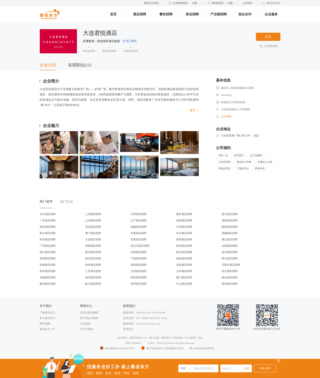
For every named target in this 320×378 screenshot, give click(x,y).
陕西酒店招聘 (230, 226)
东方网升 (122, 337)
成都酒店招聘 (230, 233)
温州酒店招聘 (93, 277)
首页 (113, 14)
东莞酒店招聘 (139, 239)
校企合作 (244, 14)
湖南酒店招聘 (230, 220)
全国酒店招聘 (48, 264)
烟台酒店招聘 (230, 277)
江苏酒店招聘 (184, 226)
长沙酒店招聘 (184, 233)
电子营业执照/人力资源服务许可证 (162, 348)
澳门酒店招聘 (93, 233)
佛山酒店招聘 (230, 239)
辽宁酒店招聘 (139, 220)
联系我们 (128, 329)
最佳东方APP (47, 329)
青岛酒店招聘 (230, 258)
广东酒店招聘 (48, 220)
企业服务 (271, 14)
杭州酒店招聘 (184, 245)
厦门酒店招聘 (184, 277)
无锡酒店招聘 (48, 277)
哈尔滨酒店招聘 (140, 245)
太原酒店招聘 (139, 271)
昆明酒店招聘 (48, 258)
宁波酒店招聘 (139, 258)
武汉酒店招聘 (230, 271)
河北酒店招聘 (93, 226)
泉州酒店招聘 (93, 264)
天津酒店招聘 (139, 214)
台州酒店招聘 (184, 271)
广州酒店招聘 (48, 245)
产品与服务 (86, 329)
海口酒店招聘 (48, 252)
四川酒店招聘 (48, 233)
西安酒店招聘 (139, 277)
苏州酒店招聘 (48, 271)
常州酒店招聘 (48, 239)
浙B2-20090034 (133, 343)
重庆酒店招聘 (184, 214)
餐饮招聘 (165, 14)
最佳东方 (166, 337)
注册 (194, 3)
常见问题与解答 (89, 312)
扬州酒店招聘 (48, 283)
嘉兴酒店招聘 (184, 252)
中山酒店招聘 (184, 283)
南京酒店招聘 (93, 258)
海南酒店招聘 (184, 220)
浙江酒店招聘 (230, 214)
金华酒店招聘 (230, 252)
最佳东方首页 (151, 3)
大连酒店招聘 (93, 239)
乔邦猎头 (178, 337)
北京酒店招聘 (48, 214)
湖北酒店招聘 (48, 226)
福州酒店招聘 (184, 239)
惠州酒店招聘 (93, 252)
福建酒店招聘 (139, 226)
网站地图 (45, 323)
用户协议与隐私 (89, 318)
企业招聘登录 (180, 3)
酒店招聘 (139, 14)
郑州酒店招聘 (139, 283)
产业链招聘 (218, 14)
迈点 (200, 337)
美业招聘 (192, 14)
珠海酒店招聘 (230, 283)
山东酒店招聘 (93, 220)
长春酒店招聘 (139, 233)
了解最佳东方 (48, 312)
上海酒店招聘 (93, 214)
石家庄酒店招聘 (231, 264)
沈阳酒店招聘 (184, 264)
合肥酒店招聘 (230, 245)
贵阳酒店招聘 (93, 245)
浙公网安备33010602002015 (117, 348)
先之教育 (191, 337)
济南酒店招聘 (139, 252)
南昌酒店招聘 (184, 258)
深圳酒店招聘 (139, 264)
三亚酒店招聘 (93, 271)
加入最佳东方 (48, 318)
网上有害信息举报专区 (202, 348)
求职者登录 (217, 3)
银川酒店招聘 (93, 283)
